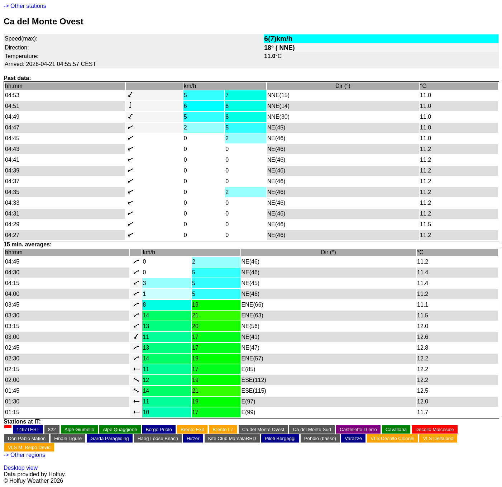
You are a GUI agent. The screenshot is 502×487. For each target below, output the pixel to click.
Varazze (353, 438)
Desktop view (21, 468)
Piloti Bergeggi (280, 438)
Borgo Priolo (159, 429)
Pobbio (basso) (320, 438)
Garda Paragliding (109, 438)
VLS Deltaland (438, 438)
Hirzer (193, 438)
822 (52, 429)
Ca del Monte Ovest (263, 429)
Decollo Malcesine (434, 429)
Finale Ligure (68, 438)
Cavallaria (396, 429)
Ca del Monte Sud (312, 429)
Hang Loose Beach (158, 438)
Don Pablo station (27, 438)
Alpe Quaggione (120, 429)
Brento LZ (223, 429)
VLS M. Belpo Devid (29, 447)
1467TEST (27, 429)
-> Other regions (24, 455)
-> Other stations (25, 6)
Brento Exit (192, 429)
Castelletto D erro (358, 429)
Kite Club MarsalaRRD (232, 438)
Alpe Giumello (79, 429)
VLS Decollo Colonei (392, 438)
